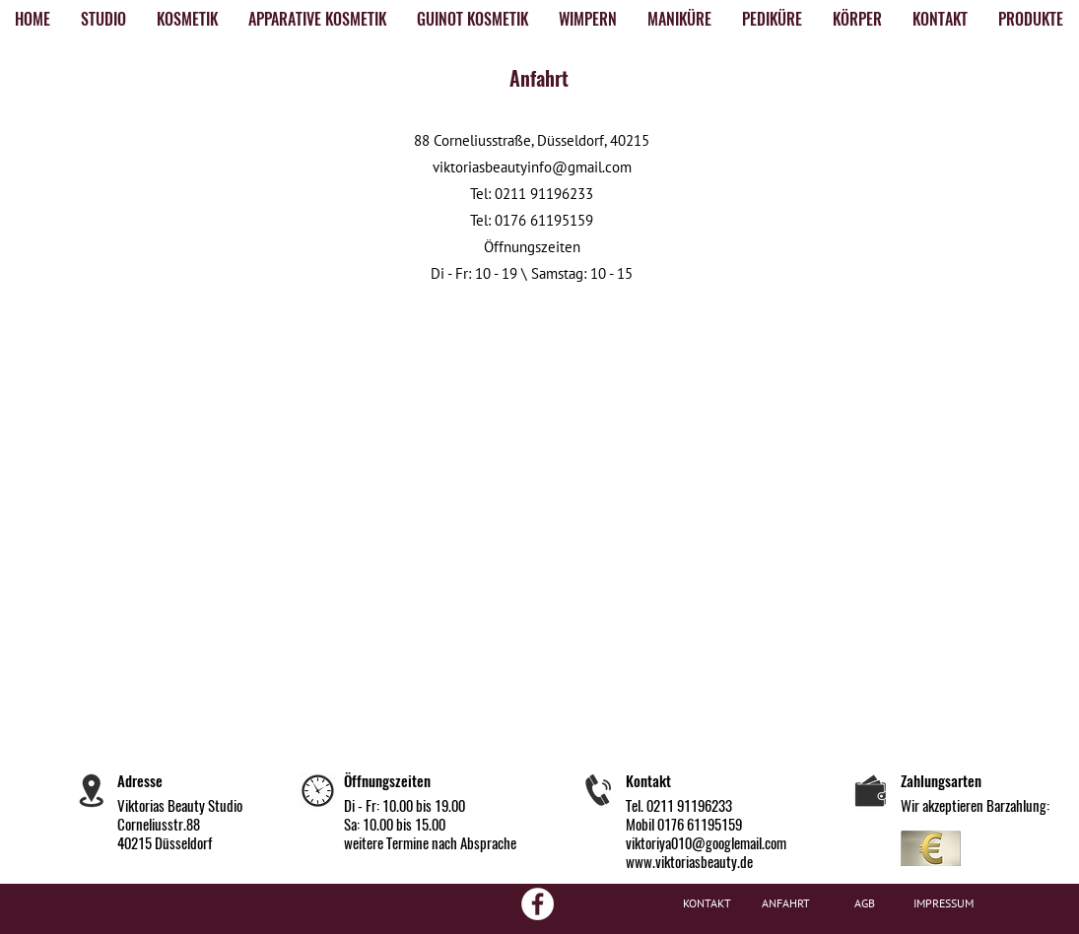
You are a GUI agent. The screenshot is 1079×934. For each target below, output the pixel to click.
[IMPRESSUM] (944, 904)
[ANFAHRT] (786, 904)
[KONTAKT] (707, 904)
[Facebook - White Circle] (537, 904)
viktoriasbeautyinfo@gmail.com (532, 167)
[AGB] (865, 904)
